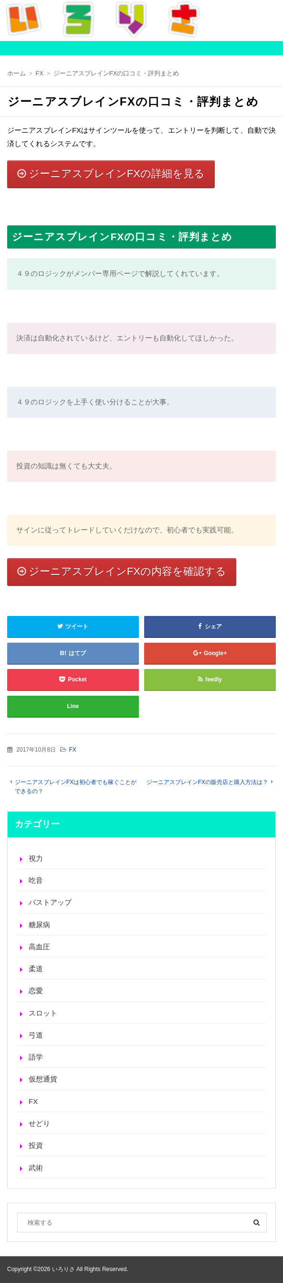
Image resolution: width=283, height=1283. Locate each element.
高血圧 (39, 947)
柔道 (36, 969)
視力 (36, 858)
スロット (43, 1013)
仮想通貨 (43, 1079)
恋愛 (36, 990)
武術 (36, 1168)
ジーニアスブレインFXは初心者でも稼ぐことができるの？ (75, 787)
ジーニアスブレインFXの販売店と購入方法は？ (207, 782)
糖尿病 (39, 925)
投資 (36, 1145)
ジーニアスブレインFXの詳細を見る (117, 174)
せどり (39, 1123)
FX (72, 749)
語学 (36, 1057)
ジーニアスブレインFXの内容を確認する (127, 571)
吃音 (36, 880)
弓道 (36, 1035)
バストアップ (50, 902)
